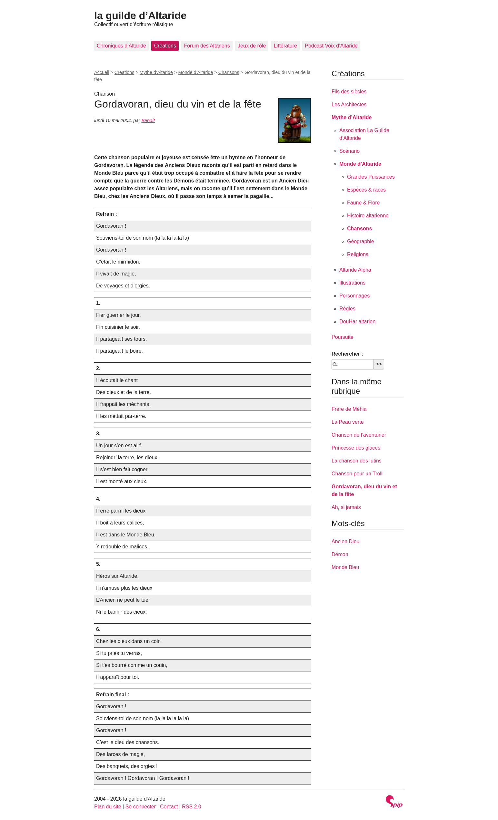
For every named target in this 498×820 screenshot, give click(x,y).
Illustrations (352, 282)
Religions (357, 254)
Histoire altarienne (368, 215)
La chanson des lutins (357, 460)
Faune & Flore (363, 202)
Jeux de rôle (252, 45)
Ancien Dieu (345, 541)
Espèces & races (366, 189)
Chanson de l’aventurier (359, 435)
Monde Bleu (345, 567)
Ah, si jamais (346, 507)
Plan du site (107, 806)
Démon (340, 554)
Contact (169, 806)
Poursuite (343, 337)
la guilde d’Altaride (140, 15)
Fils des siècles (349, 91)
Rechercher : (347, 354)
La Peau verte (348, 422)
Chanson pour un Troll (357, 473)
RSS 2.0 (191, 806)
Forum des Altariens (207, 45)
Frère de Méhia (349, 409)
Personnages (354, 295)
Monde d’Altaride (195, 72)
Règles (347, 308)
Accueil (101, 72)
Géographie (360, 241)
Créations (165, 45)
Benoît (148, 120)
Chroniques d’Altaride (121, 45)
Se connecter (140, 806)
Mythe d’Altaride (156, 72)
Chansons (228, 72)
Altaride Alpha (355, 270)
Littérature (285, 45)
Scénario (349, 151)
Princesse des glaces (356, 448)
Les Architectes (349, 104)
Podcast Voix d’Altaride (331, 45)
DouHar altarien (357, 321)
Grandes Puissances (371, 177)
